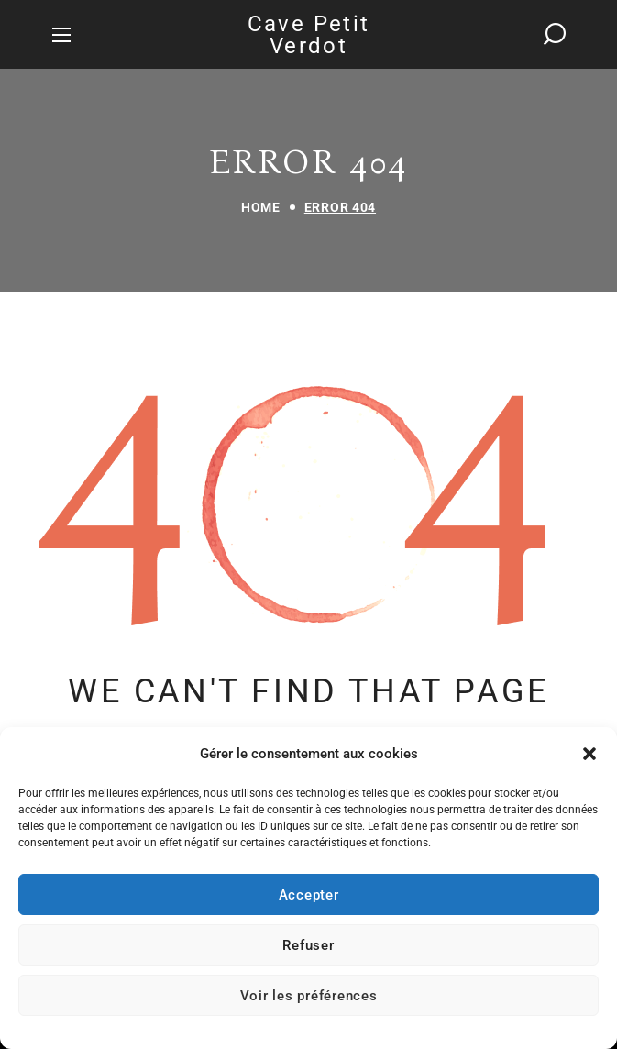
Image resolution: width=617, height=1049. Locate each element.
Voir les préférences (309, 996)
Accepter (309, 895)
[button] (589, 754)
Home (261, 207)
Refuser (308, 945)
